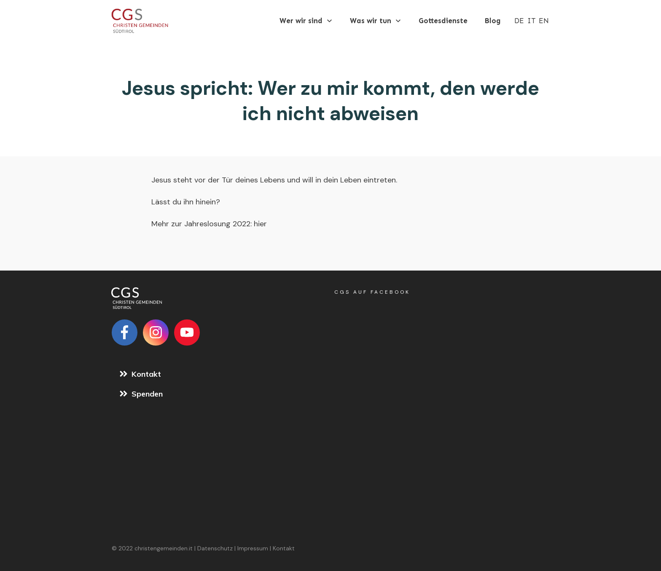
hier (259, 224)
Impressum (252, 548)
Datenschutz (215, 548)
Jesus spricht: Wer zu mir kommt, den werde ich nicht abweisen (330, 100)
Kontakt (284, 548)
